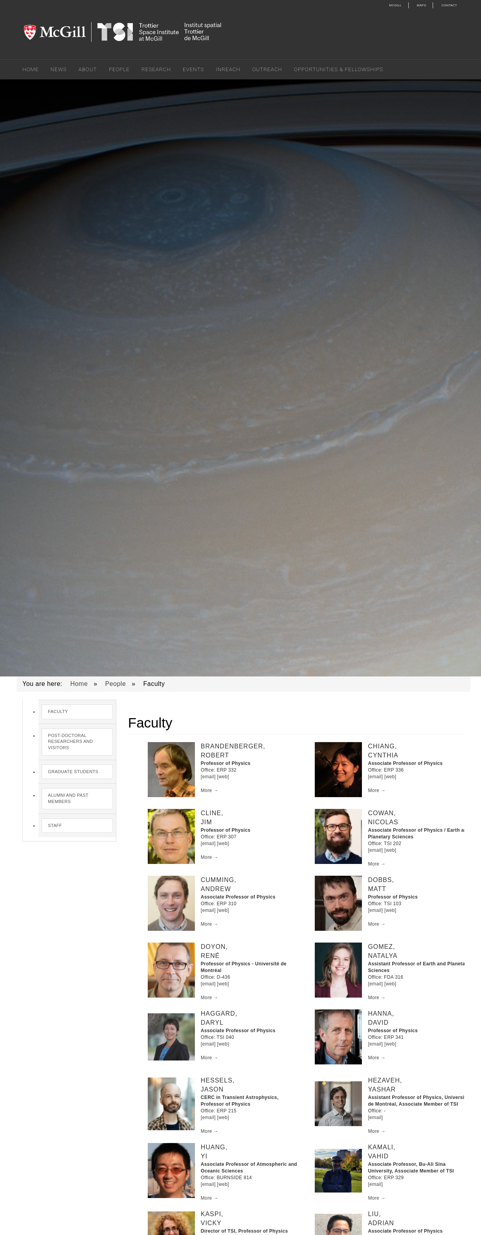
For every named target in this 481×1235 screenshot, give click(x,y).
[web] (223, 776)
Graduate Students (73, 771)
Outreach (267, 69)
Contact (449, 5)
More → (209, 790)
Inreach (228, 69)
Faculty (58, 711)
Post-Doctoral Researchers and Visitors (70, 741)
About (88, 69)
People (119, 69)
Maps (421, 5)
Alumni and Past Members (68, 798)
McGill (395, 5)
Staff (55, 825)
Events (193, 69)
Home (30, 69)
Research (156, 69)
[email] (208, 776)
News (59, 69)
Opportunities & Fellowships (338, 69)
